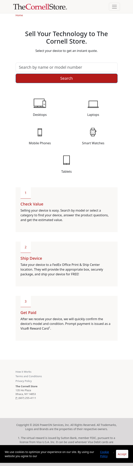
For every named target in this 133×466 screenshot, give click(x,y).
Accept (122, 454)
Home (19, 15)
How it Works (24, 371)
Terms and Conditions (29, 376)
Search (66, 78)
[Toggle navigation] (114, 7)
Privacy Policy (24, 381)
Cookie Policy (104, 454)
